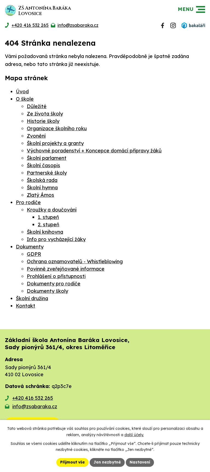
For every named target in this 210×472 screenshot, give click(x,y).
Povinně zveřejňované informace (65, 269)
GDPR (34, 254)
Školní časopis (43, 165)
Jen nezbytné (107, 462)
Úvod (22, 91)
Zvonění (36, 136)
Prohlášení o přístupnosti (56, 276)
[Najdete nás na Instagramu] (173, 25)
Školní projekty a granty (55, 143)
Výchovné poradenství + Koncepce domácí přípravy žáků (94, 150)
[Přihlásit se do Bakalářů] (193, 25)
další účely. (134, 434)
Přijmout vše (72, 462)
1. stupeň (48, 217)
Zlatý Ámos (40, 195)
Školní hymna (42, 187)
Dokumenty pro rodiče (53, 283)
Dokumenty (29, 247)
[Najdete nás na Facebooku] (162, 25)
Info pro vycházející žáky (56, 239)
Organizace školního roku (57, 128)
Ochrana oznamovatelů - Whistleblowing (75, 261)
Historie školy (43, 121)
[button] (200, 9)
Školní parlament (46, 158)
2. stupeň (48, 224)
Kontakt (25, 306)
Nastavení (140, 462)
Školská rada (42, 180)
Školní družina (32, 298)
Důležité (36, 106)
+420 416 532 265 (32, 398)
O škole (25, 99)
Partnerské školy (47, 173)
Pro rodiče (28, 202)
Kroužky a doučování (52, 210)
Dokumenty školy (47, 291)
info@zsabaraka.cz (34, 406)
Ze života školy (45, 114)
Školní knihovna (45, 232)
